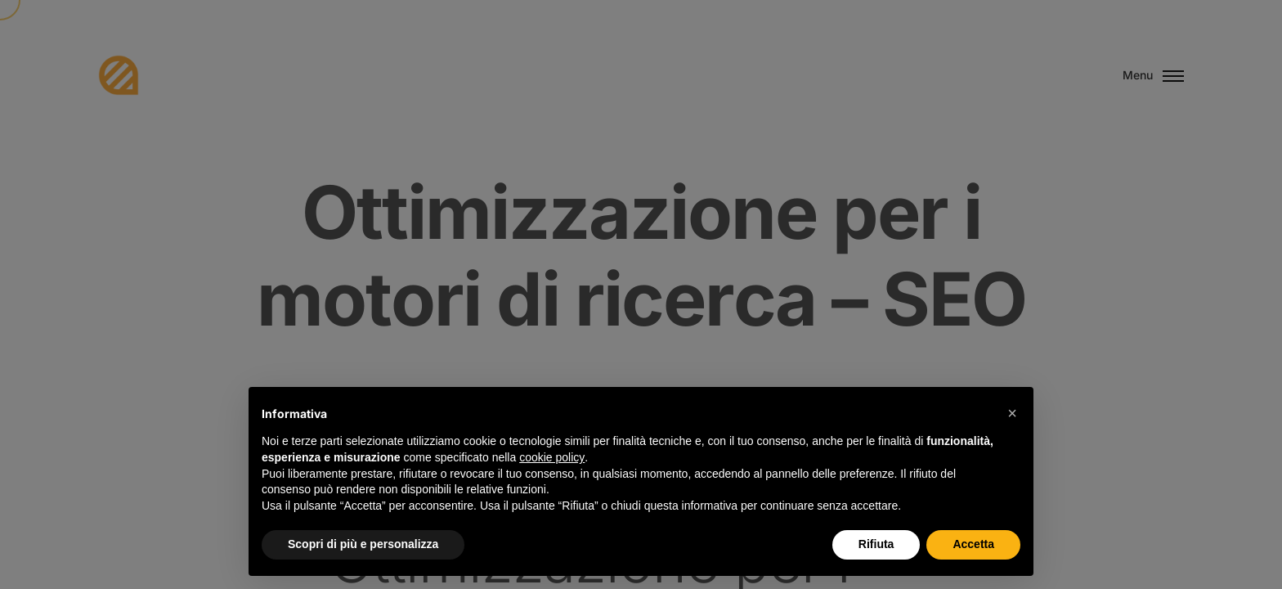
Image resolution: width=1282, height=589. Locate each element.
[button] (1012, 413)
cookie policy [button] (552, 457)
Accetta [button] (973, 544)
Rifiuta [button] (876, 544)
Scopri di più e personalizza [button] (363, 544)
